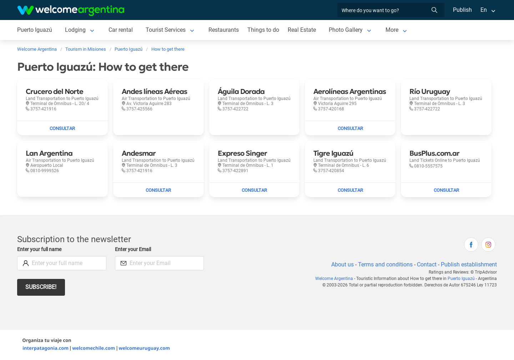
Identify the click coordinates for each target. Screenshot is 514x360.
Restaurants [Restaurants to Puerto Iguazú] (225, 29)
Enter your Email (134, 249)
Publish (462, 9)
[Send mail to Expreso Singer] (254, 190)
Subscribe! (41, 287)
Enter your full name (40, 249)
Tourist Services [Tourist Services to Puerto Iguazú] (166, 29)
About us (341, 264)
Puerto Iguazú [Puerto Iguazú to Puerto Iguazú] (34, 29)
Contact (426, 264)
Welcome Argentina (337, 278)
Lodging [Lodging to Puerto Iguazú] (75, 29)
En (483, 9)
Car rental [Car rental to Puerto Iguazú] (121, 29)
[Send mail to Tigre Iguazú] (350, 190)
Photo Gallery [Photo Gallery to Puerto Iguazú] (347, 29)
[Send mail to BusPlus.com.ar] (446, 190)
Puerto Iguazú (462, 278)
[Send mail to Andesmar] (158, 190)
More (393, 29)
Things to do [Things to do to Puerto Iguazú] (265, 29)
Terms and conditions (384, 264)
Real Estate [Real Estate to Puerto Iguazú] (303, 29)
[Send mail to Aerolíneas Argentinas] (350, 128)
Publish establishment (468, 264)
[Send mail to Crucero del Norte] (62, 128)
